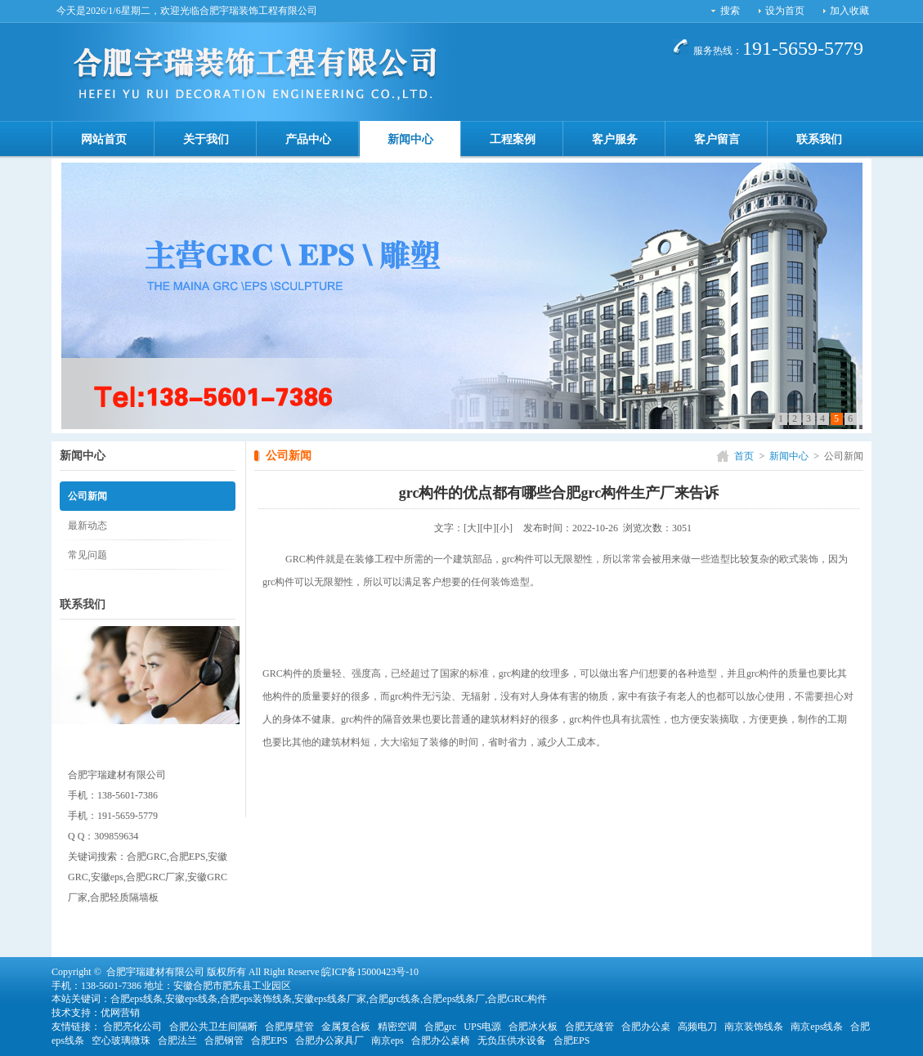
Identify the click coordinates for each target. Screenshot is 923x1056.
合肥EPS (269, 1040)
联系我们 (819, 139)
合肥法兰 (177, 1040)
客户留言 (717, 139)
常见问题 (87, 555)
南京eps (387, 1040)
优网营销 (120, 1012)
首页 (744, 456)
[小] (504, 528)
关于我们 (206, 139)
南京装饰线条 (753, 1026)
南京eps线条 (817, 1026)
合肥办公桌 (645, 1026)
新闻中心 (410, 139)
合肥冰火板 (533, 1026)
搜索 (730, 10)
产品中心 (308, 139)
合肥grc (440, 1026)
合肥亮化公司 (132, 1026)
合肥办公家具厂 (329, 1040)
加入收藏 (849, 10)
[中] (488, 528)
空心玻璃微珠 (121, 1040)
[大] (472, 528)
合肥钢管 (224, 1040)
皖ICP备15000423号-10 (370, 972)
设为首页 (784, 10)
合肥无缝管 (589, 1026)
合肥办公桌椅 (440, 1040)
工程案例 (512, 139)
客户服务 (615, 139)
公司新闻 (87, 496)
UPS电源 (482, 1026)
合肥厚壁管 (289, 1026)
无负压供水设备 (511, 1040)
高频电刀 (697, 1026)
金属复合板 (345, 1026)
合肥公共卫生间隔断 (213, 1026)
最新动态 (87, 525)
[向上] (885, 1030)
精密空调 (397, 1026)
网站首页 (104, 139)
